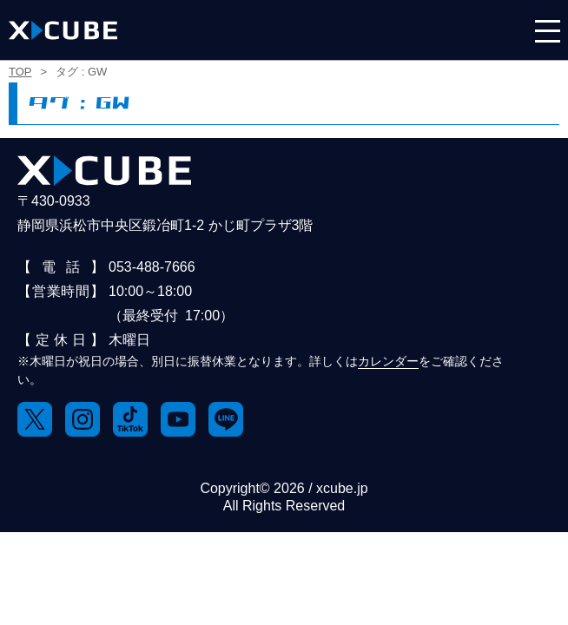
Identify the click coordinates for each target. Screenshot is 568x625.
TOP (20, 71)
